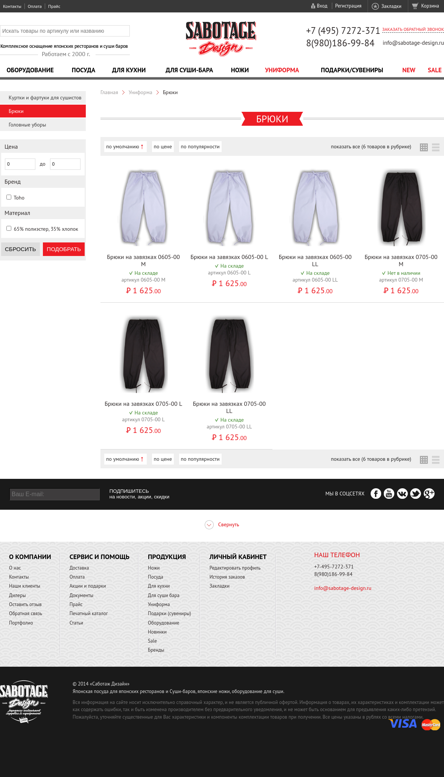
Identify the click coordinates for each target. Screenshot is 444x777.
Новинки (157, 632)
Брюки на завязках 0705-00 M (401, 260)
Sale (435, 70)
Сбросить (20, 249)
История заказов (227, 577)
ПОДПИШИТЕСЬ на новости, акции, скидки (139, 494)
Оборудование (30, 70)
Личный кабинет (238, 556)
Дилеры (17, 595)
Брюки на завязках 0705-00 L (143, 403)
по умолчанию (122, 146)
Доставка (79, 568)
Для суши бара (163, 595)
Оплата (35, 6)
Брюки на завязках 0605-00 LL (315, 260)
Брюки (16, 111)
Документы (81, 595)
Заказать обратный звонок (413, 29)
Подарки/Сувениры (352, 70)
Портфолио (21, 623)
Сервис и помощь (99, 556)
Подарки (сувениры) (169, 613)
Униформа (282, 70)
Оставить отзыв (25, 604)
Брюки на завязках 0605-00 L (229, 257)
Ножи (240, 70)
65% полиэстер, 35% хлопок (46, 228)
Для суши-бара (189, 70)
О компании (30, 556)
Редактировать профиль (235, 568)
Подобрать (64, 249)
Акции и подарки (88, 586)
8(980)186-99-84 (340, 43)
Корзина (430, 6)
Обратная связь (25, 613)
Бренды (156, 650)
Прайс (54, 6)
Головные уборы (27, 124)
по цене (163, 146)
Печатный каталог (89, 613)
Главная (109, 92)
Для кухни (129, 70)
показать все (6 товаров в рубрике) (371, 146)
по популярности (200, 146)
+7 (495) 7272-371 (343, 30)
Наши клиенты (24, 586)
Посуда (83, 70)
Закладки (391, 6)
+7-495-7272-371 (334, 566)
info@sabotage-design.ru (413, 42)
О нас (15, 568)
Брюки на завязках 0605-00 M (143, 260)
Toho (19, 197)
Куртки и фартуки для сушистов (45, 97)
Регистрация (348, 6)
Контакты (12, 6)
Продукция (167, 556)
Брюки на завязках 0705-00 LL (229, 407)
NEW (408, 70)
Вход (322, 6)
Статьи (77, 623)
